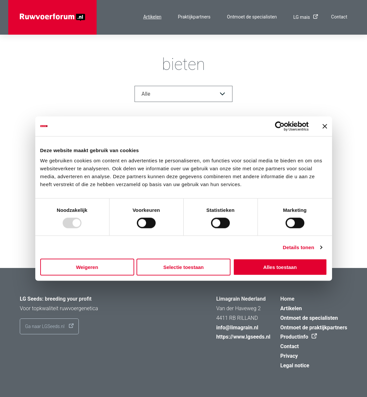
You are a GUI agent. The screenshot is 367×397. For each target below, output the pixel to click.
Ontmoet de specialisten (252, 16)
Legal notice (294, 365)
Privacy (289, 356)
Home (287, 299)
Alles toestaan (280, 267)
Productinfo (297, 337)
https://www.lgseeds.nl (243, 337)
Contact (339, 16)
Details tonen (298, 247)
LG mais (304, 17)
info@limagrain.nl (237, 327)
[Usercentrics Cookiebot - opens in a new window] (280, 126)
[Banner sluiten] (324, 126)
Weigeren (87, 267)
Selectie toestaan (183, 267)
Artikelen (152, 16)
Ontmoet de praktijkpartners (313, 327)
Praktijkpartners (194, 16)
